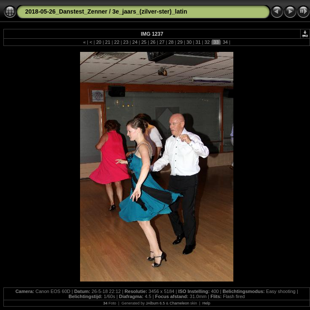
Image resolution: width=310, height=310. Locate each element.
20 (99, 42)
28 (171, 42)
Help (206, 303)
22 (117, 42)
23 (125, 42)
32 (207, 42)
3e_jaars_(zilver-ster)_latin (149, 11)
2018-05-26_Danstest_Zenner (66, 11)
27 (162, 42)
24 (134, 42)
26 (153, 42)
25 (144, 42)
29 (180, 42)
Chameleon (179, 303)
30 (189, 42)
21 (108, 42)
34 (225, 42)
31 (198, 42)
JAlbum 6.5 (155, 303)
